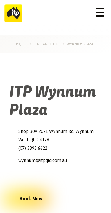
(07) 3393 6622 (32, 148)
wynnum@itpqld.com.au (42, 160)
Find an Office (47, 44)
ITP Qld (20, 44)
